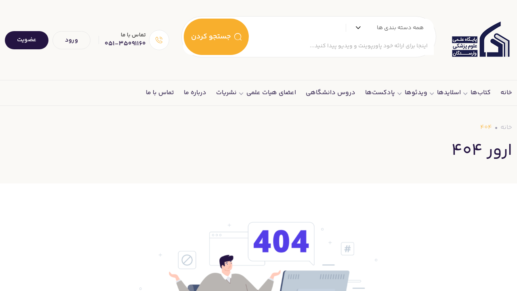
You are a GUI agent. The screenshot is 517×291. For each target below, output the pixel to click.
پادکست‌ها (380, 93)
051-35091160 (125, 44)
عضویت (26, 39)
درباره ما (195, 93)
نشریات (226, 93)
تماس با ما (160, 93)
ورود (71, 40)
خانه (506, 93)
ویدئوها (416, 93)
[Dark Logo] (480, 40)
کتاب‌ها (481, 93)
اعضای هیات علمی (271, 93)
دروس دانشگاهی (330, 93)
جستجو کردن (216, 36)
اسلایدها (449, 93)
